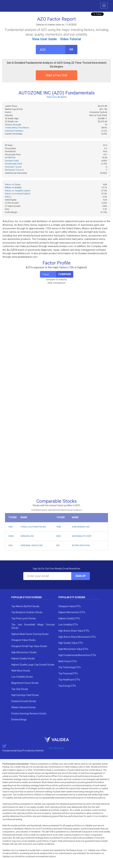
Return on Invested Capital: (17, 193)
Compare (64, 274)
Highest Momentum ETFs (71, 612)
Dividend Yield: (12, 160)
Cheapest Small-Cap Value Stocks (29, 646)
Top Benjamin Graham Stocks (26, 612)
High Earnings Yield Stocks (25, 695)
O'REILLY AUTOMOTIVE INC (33, 527)
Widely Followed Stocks (23, 707)
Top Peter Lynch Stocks (23, 618)
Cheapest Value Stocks (23, 640)
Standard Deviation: (14, 131)
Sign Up (80, 576)
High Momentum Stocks (24, 652)
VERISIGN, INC (27, 536)
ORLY (10, 527)
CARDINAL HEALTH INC (31, 545)
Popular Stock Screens (26, 597)
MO (58, 545)
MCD (58, 536)
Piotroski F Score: (13, 167)
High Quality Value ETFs (70, 643)
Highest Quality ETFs (69, 618)
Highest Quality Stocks (23, 658)
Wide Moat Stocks (20, 670)
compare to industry (56, 279)
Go (71, 49)
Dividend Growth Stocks (23, 701)
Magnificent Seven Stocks (25, 683)
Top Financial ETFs (68, 673)
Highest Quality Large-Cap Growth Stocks (32, 664)
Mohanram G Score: (14, 170)
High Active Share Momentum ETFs (77, 637)
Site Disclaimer (56, 748)
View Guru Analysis (57, 97)
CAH (10, 545)
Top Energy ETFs (67, 685)
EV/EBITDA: (10, 157)
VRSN (11, 536)
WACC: (8, 197)
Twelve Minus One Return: (17, 127)
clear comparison (56, 282)
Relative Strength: (13, 124)
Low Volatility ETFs (68, 624)
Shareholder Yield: (13, 163)
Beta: (7, 209)
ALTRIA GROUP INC (81, 545)
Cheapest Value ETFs (69, 606)
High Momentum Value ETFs (73, 649)
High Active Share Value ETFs (73, 630)
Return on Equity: (13, 184)
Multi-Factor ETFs (67, 661)
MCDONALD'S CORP (81, 536)
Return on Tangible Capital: (17, 190)
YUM (58, 527)
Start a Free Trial (56, 75)
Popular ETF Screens (71, 597)
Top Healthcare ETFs (69, 679)
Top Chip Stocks (19, 689)
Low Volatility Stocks (22, 676)
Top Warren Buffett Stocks (25, 606)
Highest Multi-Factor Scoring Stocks (30, 634)
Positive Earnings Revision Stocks (28, 713)
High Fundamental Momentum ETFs (77, 655)
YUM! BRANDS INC (81, 527)
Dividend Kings (18, 719)
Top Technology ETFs (69, 667)
